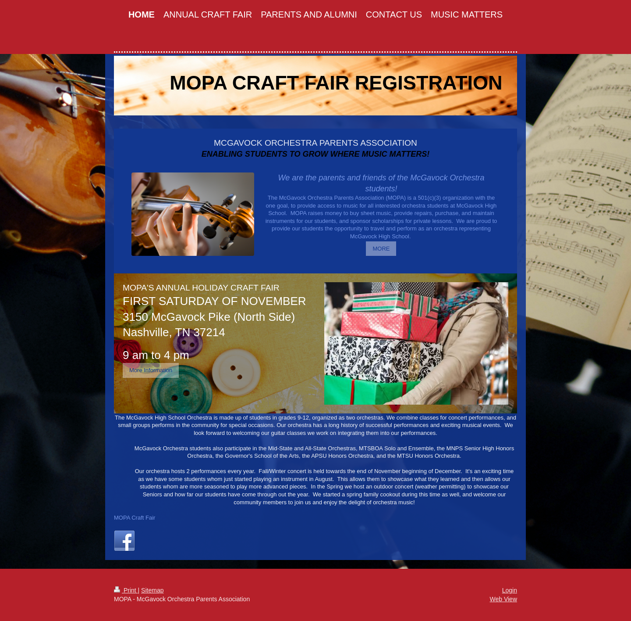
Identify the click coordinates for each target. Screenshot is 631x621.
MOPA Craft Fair (134, 517)
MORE (381, 248)
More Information (150, 370)
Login (509, 590)
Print (126, 590)
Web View (503, 599)
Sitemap (152, 590)
